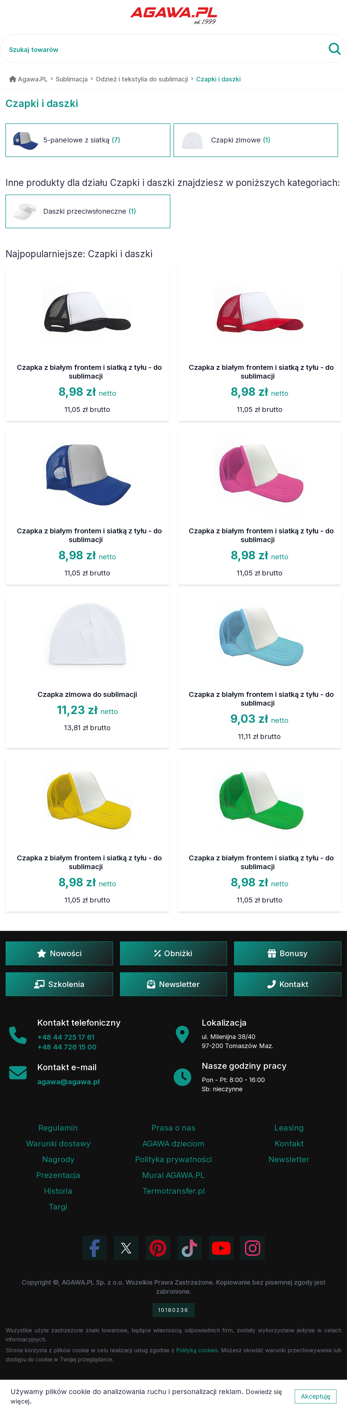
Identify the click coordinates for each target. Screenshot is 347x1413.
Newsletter (173, 984)
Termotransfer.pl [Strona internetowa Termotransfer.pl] (173, 1190)
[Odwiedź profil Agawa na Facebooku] (94, 1248)
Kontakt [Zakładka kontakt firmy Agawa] (289, 1143)
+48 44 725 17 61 (65, 1037)
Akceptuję (316, 1396)
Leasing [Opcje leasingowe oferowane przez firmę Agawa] (289, 1127)
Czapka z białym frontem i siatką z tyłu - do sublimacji (89, 371)
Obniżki (173, 953)
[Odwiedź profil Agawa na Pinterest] (158, 1248)
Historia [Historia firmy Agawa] (58, 1190)
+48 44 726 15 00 (66, 1047)
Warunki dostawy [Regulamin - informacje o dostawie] (58, 1143)
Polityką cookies (197, 1350)
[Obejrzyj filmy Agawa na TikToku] (189, 1248)
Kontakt (287, 984)
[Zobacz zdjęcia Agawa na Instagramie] (252, 1248)
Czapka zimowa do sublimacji (87, 694)
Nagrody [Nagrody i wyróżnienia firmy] (58, 1159)
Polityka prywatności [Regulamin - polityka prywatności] (173, 1159)
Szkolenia (59, 984)
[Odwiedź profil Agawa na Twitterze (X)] (126, 1248)
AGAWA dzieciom (173, 1143)
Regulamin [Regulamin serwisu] (58, 1127)
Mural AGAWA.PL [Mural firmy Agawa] (173, 1175)
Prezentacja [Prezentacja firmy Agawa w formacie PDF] (58, 1175)
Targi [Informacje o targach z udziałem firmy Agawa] (58, 1206)
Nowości (59, 953)
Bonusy (288, 953)
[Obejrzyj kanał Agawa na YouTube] (221, 1248)
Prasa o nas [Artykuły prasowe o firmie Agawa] (173, 1127)
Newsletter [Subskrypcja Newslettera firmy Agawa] (288, 1159)
